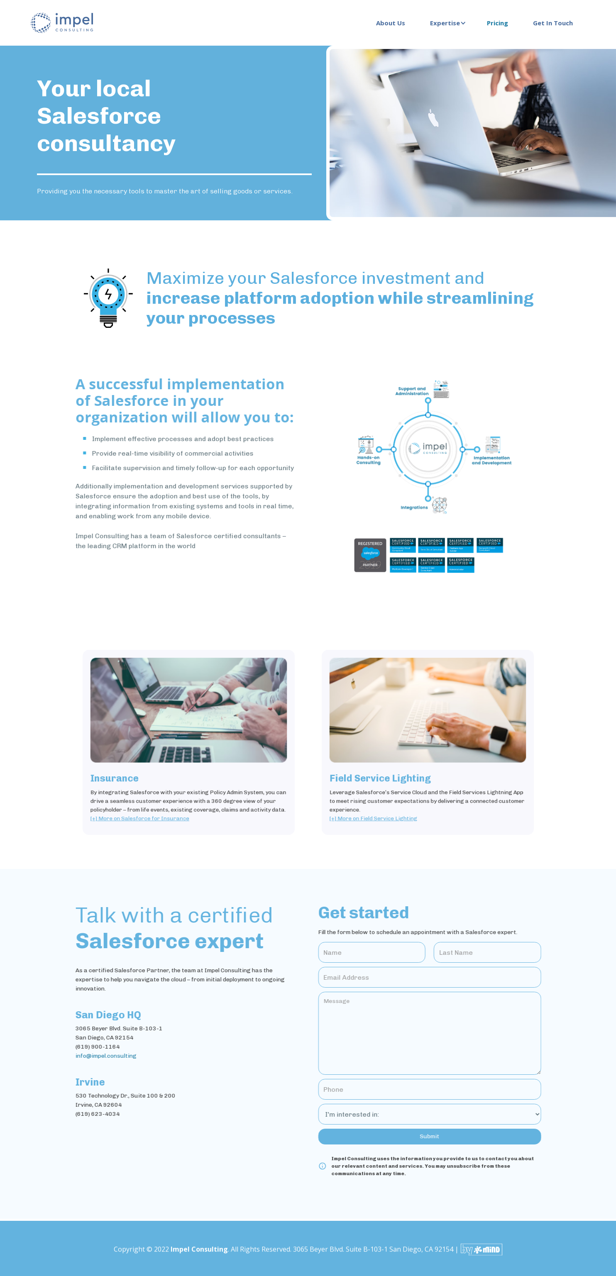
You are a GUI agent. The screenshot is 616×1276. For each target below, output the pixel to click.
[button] (446, 22)
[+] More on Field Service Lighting (382, 807)
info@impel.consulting (99, 1055)
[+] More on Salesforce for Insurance (147, 807)
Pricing (497, 23)
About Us (390, 23)
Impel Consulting (199, 1255)
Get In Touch (553, 23)
